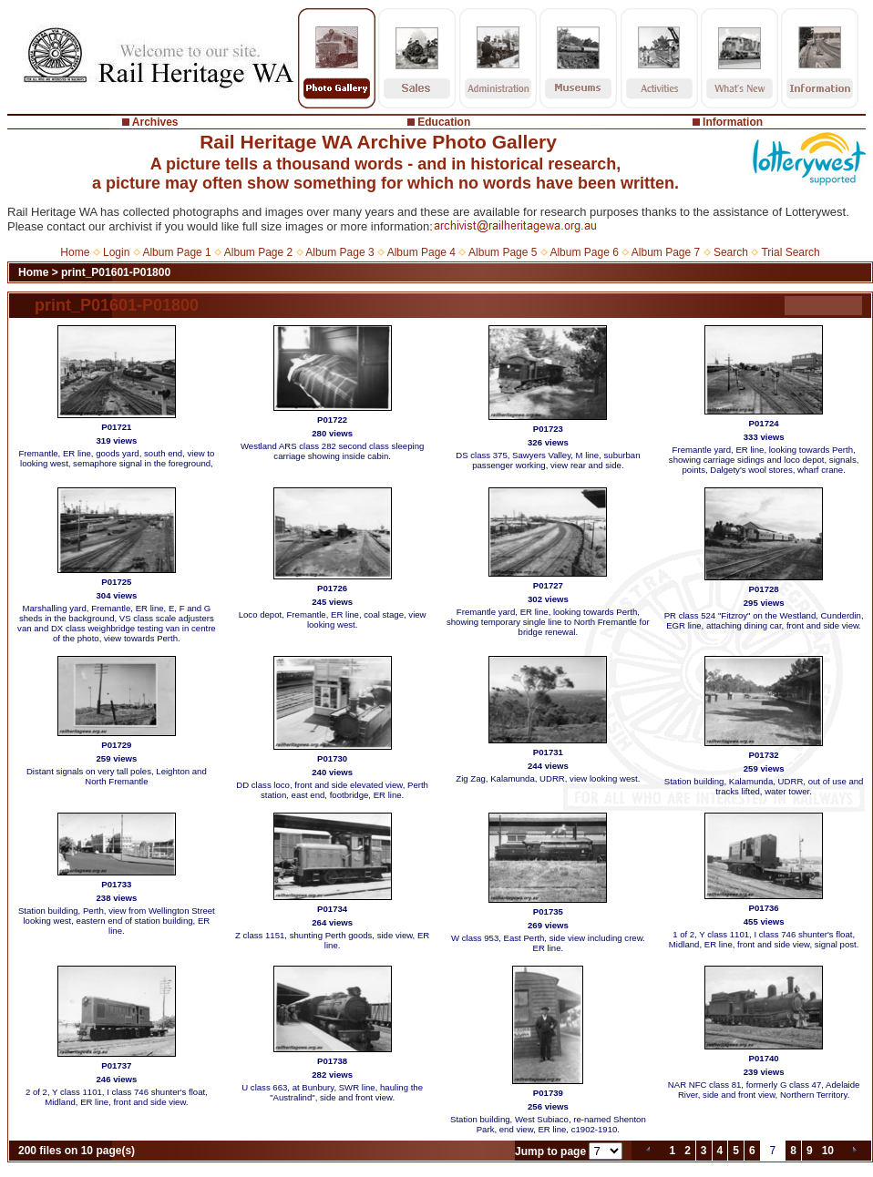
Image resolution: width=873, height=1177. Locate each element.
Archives (155, 122)
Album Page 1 (176, 252)
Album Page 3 (339, 252)
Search (731, 252)
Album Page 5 (502, 252)
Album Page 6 (583, 252)
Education (443, 122)
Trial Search (790, 252)
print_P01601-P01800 (115, 272)
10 (828, 1150)
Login (116, 252)
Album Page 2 (258, 252)
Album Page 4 (421, 252)
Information (733, 122)
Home (74, 252)
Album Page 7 (666, 252)
